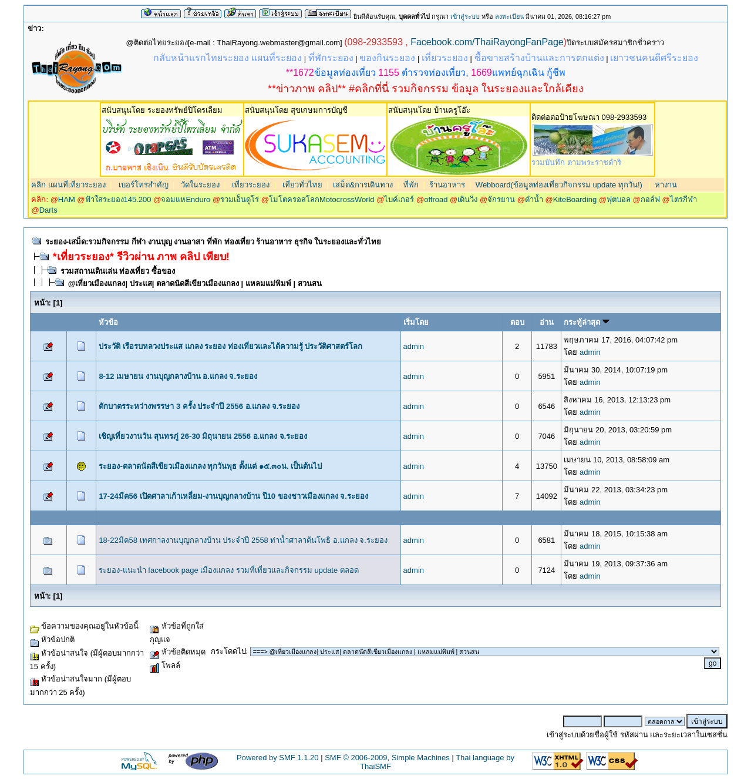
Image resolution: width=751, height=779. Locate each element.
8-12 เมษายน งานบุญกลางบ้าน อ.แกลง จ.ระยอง (178, 376)
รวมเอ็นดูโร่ (239, 199)
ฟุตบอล (619, 199)
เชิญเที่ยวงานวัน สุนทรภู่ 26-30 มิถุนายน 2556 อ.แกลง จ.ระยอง (203, 436)
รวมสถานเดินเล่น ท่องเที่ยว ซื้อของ (117, 271)
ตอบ (517, 322)
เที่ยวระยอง (250, 184)
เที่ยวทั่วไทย (301, 184)
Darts (48, 210)
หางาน (666, 184)
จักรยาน (501, 199)
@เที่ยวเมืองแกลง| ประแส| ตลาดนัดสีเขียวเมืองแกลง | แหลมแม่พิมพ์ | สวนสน (195, 283)
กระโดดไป (228, 651)
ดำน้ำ (534, 199)
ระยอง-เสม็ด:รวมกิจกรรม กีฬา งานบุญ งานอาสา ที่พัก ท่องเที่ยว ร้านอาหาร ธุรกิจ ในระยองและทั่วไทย (213, 241)
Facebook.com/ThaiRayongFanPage (487, 42)
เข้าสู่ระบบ (465, 16)
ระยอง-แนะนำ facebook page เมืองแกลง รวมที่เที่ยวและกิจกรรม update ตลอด (228, 570)
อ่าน (547, 322)
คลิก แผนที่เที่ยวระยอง (68, 184)
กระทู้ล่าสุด (586, 322)
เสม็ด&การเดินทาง (363, 184)
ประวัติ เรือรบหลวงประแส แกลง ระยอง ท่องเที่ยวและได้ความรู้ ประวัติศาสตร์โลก (230, 346)
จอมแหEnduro (185, 199)
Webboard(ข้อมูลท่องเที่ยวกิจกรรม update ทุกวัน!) (559, 184)
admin (413, 346)
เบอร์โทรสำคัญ (142, 184)
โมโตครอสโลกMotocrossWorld (322, 199)
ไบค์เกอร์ (399, 199)
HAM (66, 199)
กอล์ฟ (650, 199)
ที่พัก (411, 184)
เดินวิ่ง (467, 199)
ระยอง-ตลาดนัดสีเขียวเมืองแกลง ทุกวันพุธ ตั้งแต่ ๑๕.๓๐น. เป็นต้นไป (210, 466)
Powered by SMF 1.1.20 (277, 757)
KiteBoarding (575, 199)
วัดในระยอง (199, 184)
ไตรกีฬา (683, 199)
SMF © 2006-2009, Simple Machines (387, 757)
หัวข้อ (108, 322)
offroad (435, 199)
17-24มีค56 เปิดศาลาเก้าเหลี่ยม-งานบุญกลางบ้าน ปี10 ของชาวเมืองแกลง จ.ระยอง (233, 496)
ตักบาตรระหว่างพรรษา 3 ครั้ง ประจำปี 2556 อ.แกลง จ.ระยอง (199, 406)
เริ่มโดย (416, 322)
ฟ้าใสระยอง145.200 (118, 199)
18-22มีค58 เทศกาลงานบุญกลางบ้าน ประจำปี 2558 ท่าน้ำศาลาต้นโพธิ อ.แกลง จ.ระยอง (243, 540)
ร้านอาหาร (447, 184)
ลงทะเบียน (509, 16)
